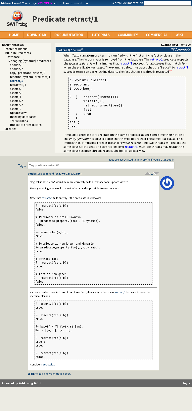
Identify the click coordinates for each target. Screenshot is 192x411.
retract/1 (16, 81)
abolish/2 (16, 69)
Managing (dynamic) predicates (29, 61)
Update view (18, 113)
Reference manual (16, 49)
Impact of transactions (26, 125)
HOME (14, 35)
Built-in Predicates (18, 53)
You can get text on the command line (55, 3)
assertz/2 (16, 105)
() (69, 50)
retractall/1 (18, 85)
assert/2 (15, 109)
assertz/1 (16, 93)
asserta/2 (16, 101)
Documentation (13, 45)
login (31, 373)
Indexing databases (23, 117)
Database (13, 57)
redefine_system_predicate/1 (30, 77)
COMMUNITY (128, 35)
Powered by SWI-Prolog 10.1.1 (21, 383)
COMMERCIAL (157, 35)
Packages (10, 129)
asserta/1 (16, 89)
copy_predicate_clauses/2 (27, 73)
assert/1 (15, 97)
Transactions (19, 121)
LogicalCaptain (38, 173)
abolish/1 (16, 65)
